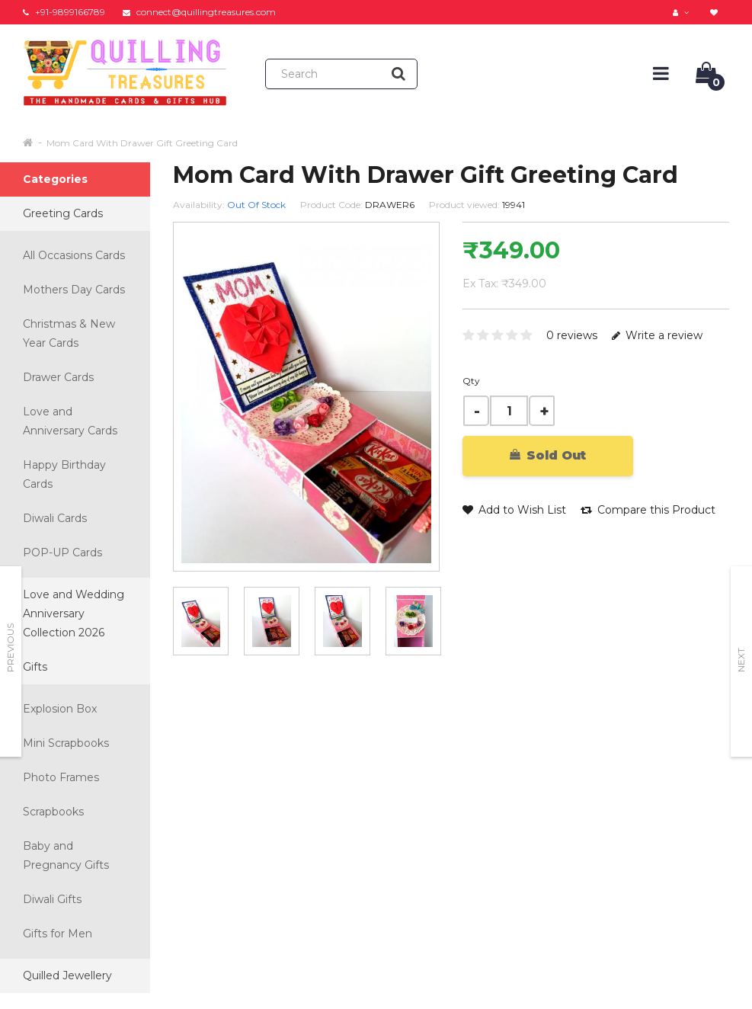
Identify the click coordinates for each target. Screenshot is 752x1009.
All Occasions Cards (74, 255)
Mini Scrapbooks (66, 743)
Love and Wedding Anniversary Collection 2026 (73, 613)
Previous (10, 647)
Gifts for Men (57, 933)
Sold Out (548, 455)
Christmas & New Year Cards (69, 333)
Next (741, 660)
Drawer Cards (58, 377)
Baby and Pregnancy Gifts (66, 855)
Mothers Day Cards (74, 289)
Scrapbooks (53, 811)
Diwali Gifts (52, 899)
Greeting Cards (63, 213)
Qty (471, 380)
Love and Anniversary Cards (70, 421)
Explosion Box (60, 709)
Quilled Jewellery (67, 975)
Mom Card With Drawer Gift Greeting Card (142, 143)
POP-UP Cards (62, 552)
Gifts (35, 667)
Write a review (657, 335)
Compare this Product (648, 510)
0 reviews (571, 335)
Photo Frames (61, 777)
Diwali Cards (55, 518)
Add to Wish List (514, 510)
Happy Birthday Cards (64, 474)
